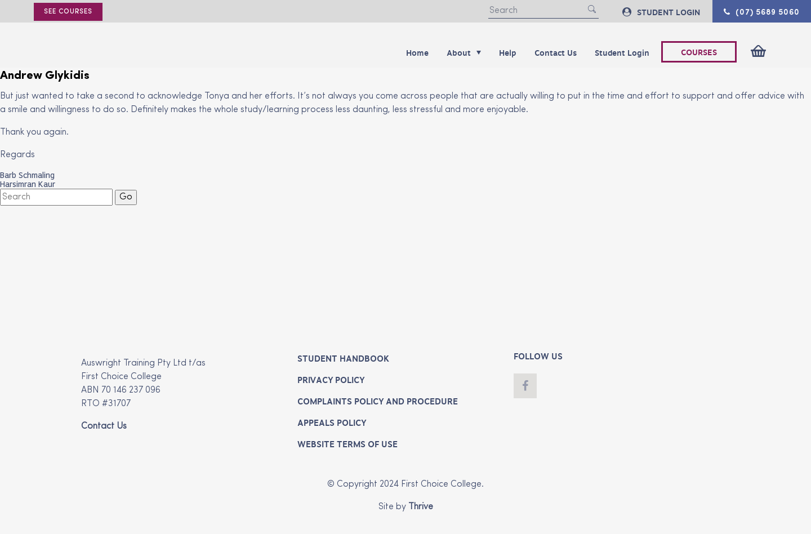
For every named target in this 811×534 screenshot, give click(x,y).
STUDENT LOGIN (661, 12)
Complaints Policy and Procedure (377, 402)
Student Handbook (343, 359)
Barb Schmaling (27, 175)
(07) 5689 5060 (762, 11)
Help (507, 52)
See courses (68, 11)
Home (417, 52)
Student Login (622, 52)
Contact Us (555, 52)
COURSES (699, 52)
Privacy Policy (330, 380)
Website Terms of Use (347, 444)
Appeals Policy (331, 423)
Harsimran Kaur (27, 184)
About (464, 52)
